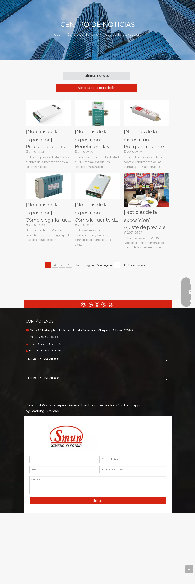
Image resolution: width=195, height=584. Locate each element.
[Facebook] (83, 304)
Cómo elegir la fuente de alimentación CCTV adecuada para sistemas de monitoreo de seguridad (48, 220)
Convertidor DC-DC (97, 431)
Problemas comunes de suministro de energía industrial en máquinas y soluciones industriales (48, 146)
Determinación (134, 265)
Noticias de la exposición (96, 88)
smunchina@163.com (45, 350)
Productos (97, 374)
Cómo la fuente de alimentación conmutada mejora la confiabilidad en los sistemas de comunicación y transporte (97, 220)
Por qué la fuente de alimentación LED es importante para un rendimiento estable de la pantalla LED (146, 146)
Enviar (97, 572)
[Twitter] (103, 304)
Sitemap (52, 482)
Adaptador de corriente (97, 443)
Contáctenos (98, 399)
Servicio (97, 380)
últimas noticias (97, 76)
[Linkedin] (96, 304)
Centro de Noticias (97, 393)
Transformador (97, 456)
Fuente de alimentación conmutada (97, 424)
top (189, 569)
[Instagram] (110, 304)
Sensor (97, 450)
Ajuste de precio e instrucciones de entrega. (146, 227)
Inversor (97, 437)
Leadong (37, 482)
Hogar (98, 368)
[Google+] (90, 304)
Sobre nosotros (97, 386)
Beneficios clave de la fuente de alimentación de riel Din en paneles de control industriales (97, 146)
